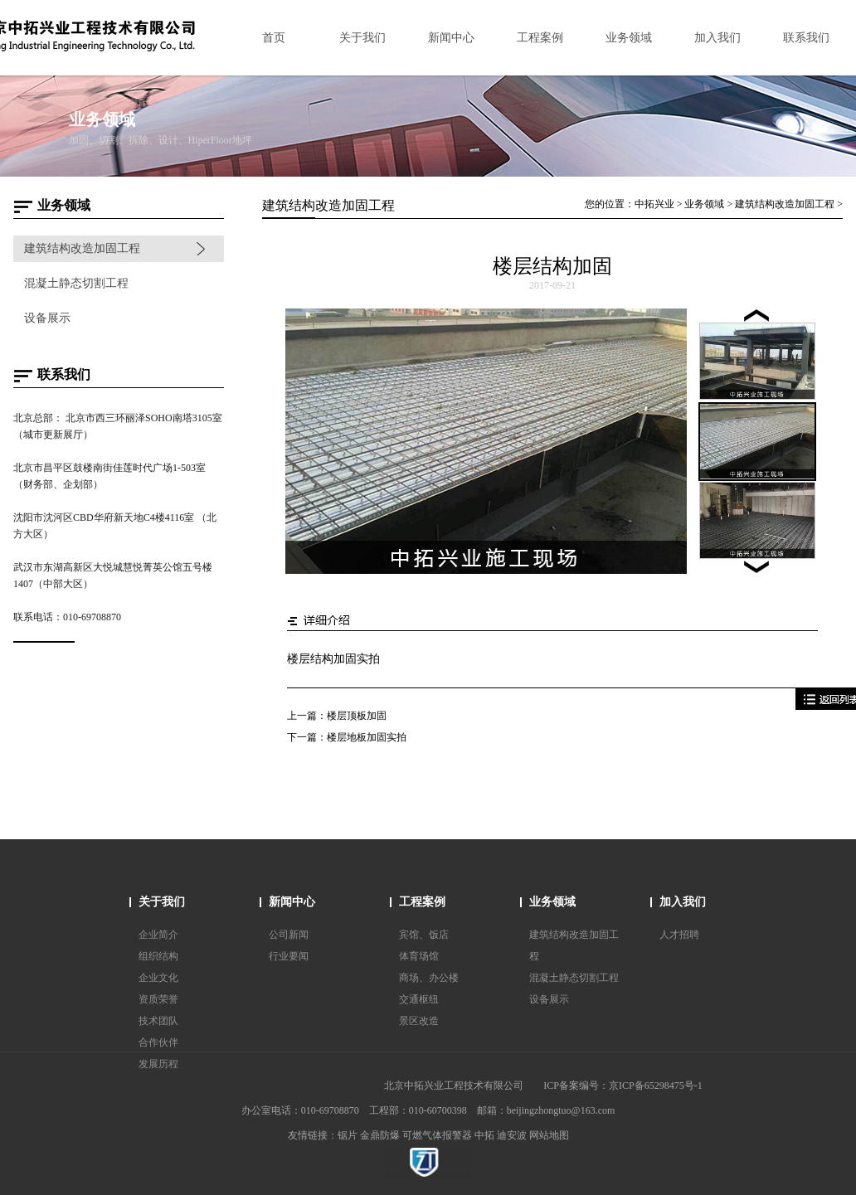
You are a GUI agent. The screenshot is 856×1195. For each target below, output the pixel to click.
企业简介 (158, 934)
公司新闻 (289, 934)
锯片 (347, 1135)
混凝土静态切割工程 (76, 283)
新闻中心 (292, 902)
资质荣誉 (158, 999)
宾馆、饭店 (424, 934)
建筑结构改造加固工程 (82, 248)
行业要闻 (289, 956)
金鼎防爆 (380, 1135)
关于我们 (162, 902)
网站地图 (549, 1135)
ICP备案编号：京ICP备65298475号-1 (622, 1085)
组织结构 (158, 956)
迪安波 (512, 1135)
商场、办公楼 (429, 978)
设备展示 (47, 318)
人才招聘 (679, 934)
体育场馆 (419, 956)
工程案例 (422, 902)
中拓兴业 (654, 204)
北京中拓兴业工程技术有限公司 (453, 1085)
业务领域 (704, 204)
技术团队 (158, 1021)
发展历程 (158, 1064)
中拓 (484, 1135)
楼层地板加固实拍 (366, 737)
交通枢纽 (419, 999)
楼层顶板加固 (357, 715)
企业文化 (158, 978)
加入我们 (682, 902)
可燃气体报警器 (437, 1135)
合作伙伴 (158, 1042)
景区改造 (419, 1021)
